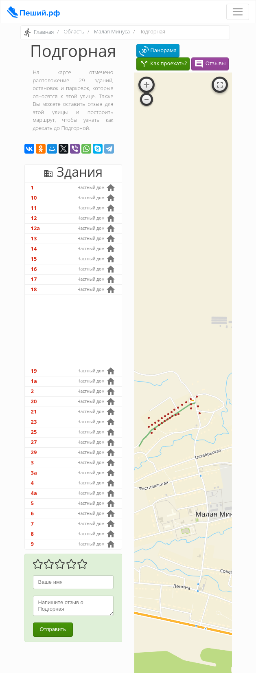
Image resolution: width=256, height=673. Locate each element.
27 (34, 442)
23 (34, 421)
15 (34, 258)
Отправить (53, 629)
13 (34, 238)
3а (34, 472)
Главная (44, 32)
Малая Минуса (112, 31)
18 (34, 289)
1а (34, 381)
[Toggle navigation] (237, 12)
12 (34, 218)
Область (73, 31)
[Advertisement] (73, 330)
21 (34, 411)
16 (34, 269)
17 (34, 279)
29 (34, 452)
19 (34, 370)
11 (34, 207)
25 (34, 431)
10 (34, 197)
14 (34, 248)
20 (34, 401)
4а (34, 493)
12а (35, 228)
